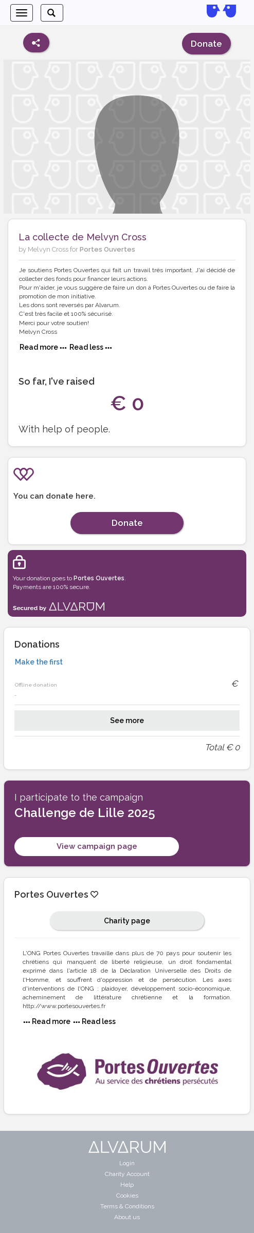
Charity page (127, 921)
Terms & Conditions (127, 1206)
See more (127, 720)
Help (127, 1184)
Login (127, 1163)
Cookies (127, 1195)
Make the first (39, 662)
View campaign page (97, 846)
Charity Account (127, 1174)
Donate (206, 44)
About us (127, 1217)
